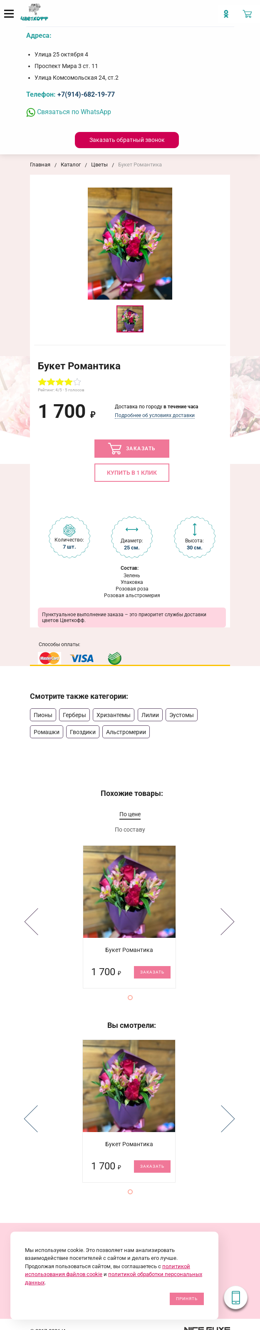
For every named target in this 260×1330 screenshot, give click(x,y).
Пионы (43, 715)
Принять (187, 1298)
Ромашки (46, 732)
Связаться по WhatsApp (68, 112)
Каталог (71, 164)
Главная (40, 164)
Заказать (132, 448)
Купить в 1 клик (132, 472)
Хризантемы (114, 715)
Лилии (150, 715)
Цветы (99, 164)
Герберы (74, 715)
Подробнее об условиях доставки (155, 415)
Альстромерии (126, 732)
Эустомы (181, 715)
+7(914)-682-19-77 (86, 94)
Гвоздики (83, 732)
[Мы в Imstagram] (228, 17)
